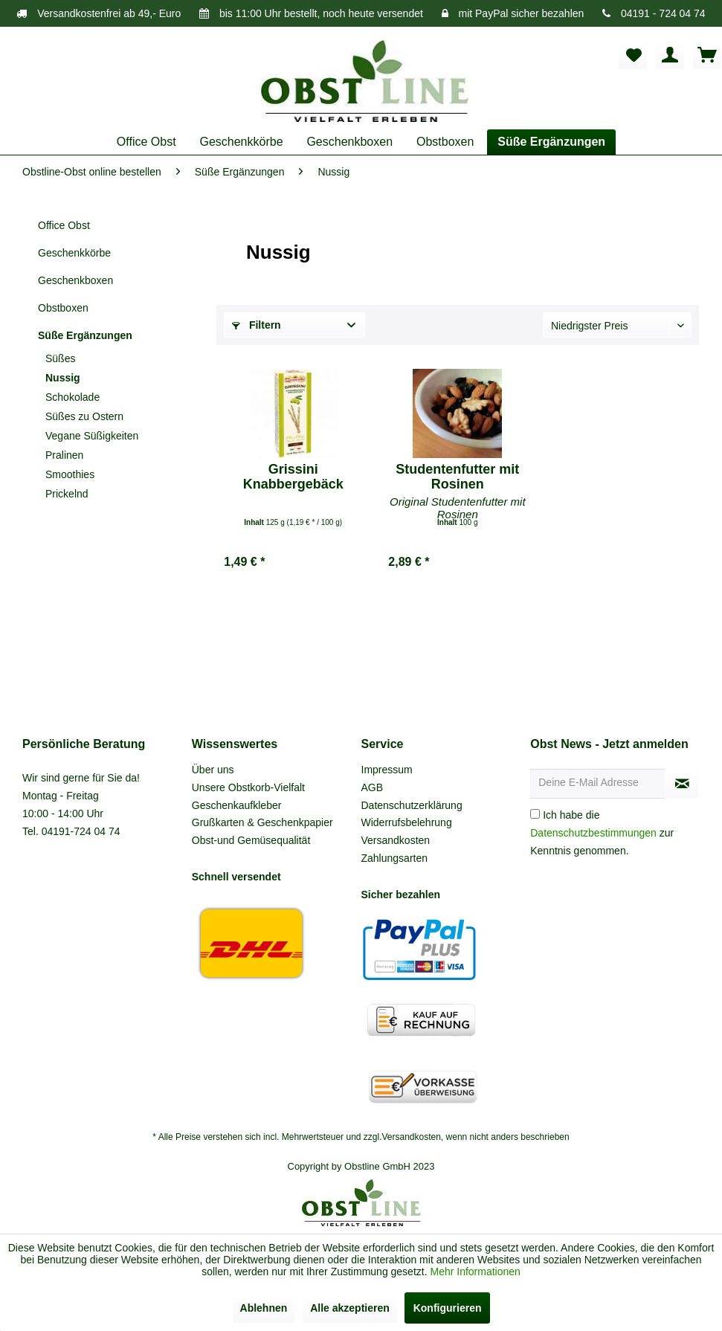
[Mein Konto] (670, 55)
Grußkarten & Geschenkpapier (262, 822)
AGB (372, 787)
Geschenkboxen (75, 280)
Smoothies (69, 474)
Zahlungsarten (394, 858)
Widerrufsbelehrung (406, 822)
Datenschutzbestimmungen (593, 833)
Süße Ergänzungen (85, 335)
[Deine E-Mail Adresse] (597, 784)
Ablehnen (264, 1308)
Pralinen (64, 455)
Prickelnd (66, 494)
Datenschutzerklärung (411, 805)
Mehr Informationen (475, 1271)
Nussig (62, 378)
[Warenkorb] (707, 55)
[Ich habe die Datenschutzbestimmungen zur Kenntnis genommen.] (535, 814)
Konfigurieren (447, 1308)
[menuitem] (633, 55)
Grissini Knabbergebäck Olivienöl (293, 477)
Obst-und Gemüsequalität (251, 840)
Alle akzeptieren (350, 1308)
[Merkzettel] (633, 55)
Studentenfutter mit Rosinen (457, 477)
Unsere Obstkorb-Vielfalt (248, 787)
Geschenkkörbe (74, 253)
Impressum (387, 770)
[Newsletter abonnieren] (682, 784)
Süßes (60, 358)
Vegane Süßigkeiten (91, 436)
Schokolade (72, 397)
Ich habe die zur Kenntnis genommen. (602, 833)
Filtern (256, 325)
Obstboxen (63, 308)
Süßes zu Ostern (84, 416)
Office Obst (64, 225)
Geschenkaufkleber (237, 805)
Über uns (213, 770)
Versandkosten (396, 840)
